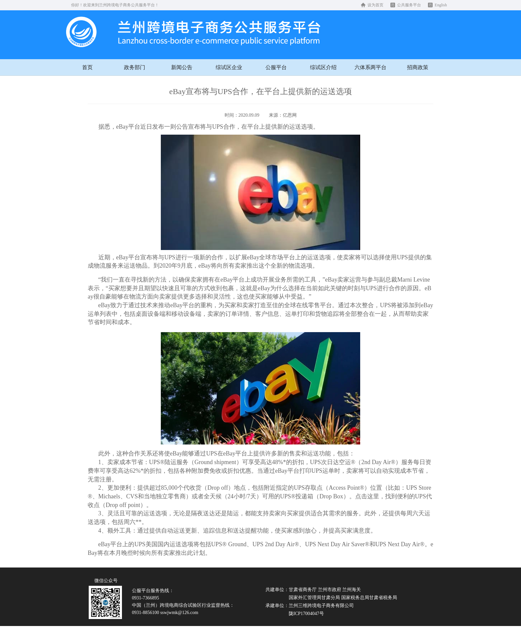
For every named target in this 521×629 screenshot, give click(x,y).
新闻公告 (181, 67)
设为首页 (375, 5)
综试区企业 (229, 67)
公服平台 (276, 67)
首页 (87, 67)
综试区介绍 (323, 67)
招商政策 (417, 67)
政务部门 (134, 67)
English (441, 5)
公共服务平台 (409, 5)
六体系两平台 (370, 67)
